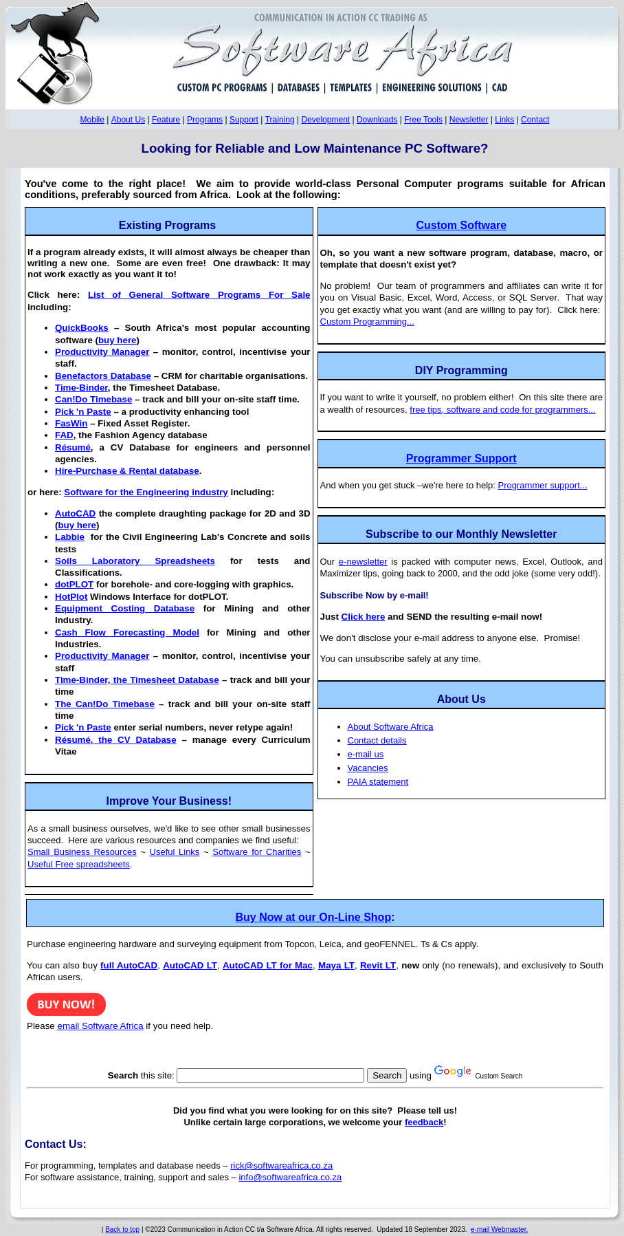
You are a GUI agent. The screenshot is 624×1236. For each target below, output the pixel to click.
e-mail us (366, 754)
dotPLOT (74, 584)
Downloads (377, 119)
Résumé (73, 447)
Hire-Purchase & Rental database (127, 471)
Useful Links (175, 852)
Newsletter (469, 119)
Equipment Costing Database (124, 608)
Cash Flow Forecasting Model (127, 632)
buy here (117, 340)
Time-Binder (81, 387)
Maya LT (336, 965)
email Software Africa (100, 1026)
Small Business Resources (82, 852)
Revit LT (378, 965)
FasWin (71, 423)
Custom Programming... (367, 321)
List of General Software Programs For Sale (199, 295)
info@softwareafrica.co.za (290, 1177)
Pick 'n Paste (83, 411)
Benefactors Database (103, 376)
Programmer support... (543, 485)
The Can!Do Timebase (105, 704)
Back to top (122, 1229)
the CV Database (116, 740)
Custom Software (461, 225)
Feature (166, 119)
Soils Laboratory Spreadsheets (135, 561)
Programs (205, 119)
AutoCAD (75, 513)
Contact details (377, 740)
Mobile (92, 119)
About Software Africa (391, 727)
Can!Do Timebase (93, 399)
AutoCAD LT (190, 965)
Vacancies (368, 768)
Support (244, 119)
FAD (64, 435)
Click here (364, 616)
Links (504, 119)
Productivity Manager (102, 352)
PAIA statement (378, 782)
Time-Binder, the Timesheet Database (137, 680)
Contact (535, 119)
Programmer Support (461, 458)
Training (280, 119)
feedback (424, 1122)
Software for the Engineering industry (145, 492)
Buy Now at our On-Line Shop (314, 917)
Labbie (70, 537)
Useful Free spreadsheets (78, 864)
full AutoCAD (128, 965)
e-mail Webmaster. (499, 1229)
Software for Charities (256, 852)
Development (325, 119)
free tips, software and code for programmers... (502, 409)
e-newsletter (363, 561)
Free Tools (423, 119)
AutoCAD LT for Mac (268, 965)
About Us (128, 119)
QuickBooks (82, 328)
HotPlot (71, 597)
